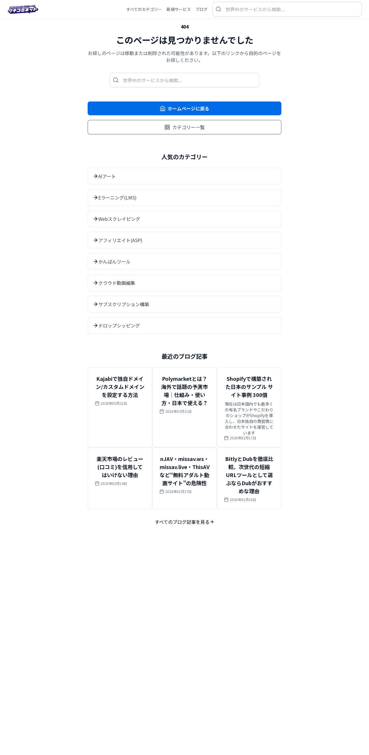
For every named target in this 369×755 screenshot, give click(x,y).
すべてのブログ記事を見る (184, 521)
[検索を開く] (287, 9)
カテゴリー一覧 (184, 127)
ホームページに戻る (184, 108)
